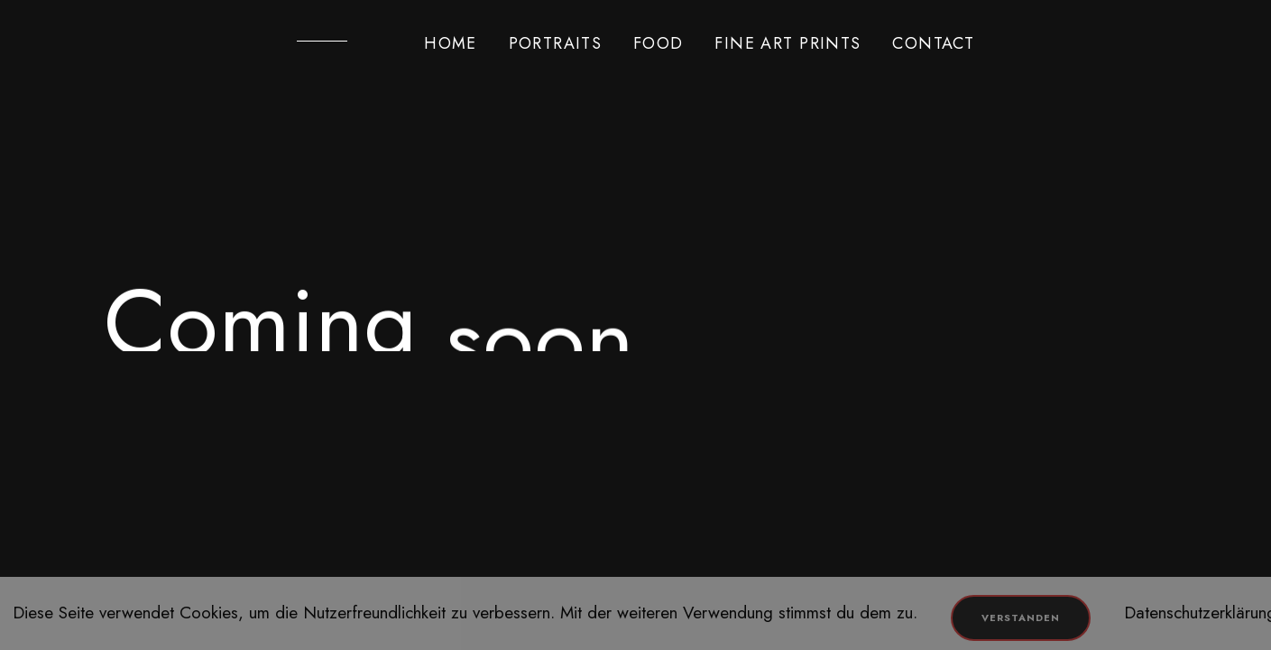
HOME (450, 43)
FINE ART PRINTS (787, 43)
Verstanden (1020, 617)
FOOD (658, 43)
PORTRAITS (556, 43)
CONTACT (933, 43)
